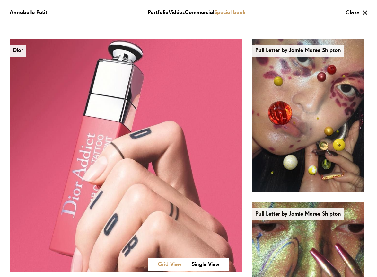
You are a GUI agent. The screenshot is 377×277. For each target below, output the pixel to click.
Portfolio (158, 12)
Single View (205, 264)
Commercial (199, 12)
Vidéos (177, 12)
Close (352, 13)
